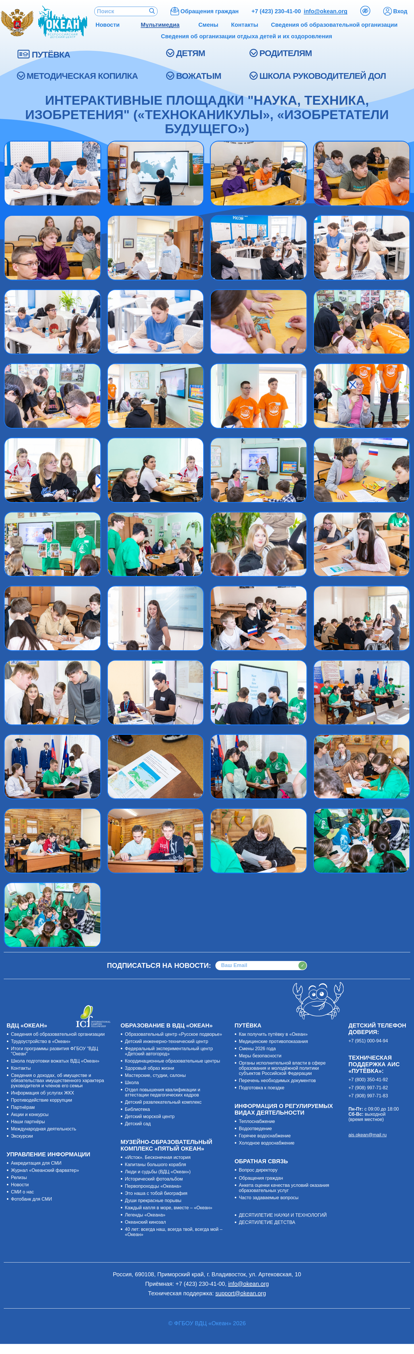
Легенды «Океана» (145, 1214)
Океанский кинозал (145, 1222)
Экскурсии (22, 1136)
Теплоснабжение (257, 1121)
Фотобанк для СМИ (31, 1199)
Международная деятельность (43, 1128)
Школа (132, 1082)
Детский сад (138, 1123)
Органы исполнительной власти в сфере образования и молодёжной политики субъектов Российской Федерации (282, 1068)
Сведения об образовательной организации (58, 1034)
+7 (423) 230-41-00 (276, 11)
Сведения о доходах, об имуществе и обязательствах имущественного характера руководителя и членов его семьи (57, 1080)
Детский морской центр (150, 1116)
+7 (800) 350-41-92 (368, 1079)
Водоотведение (255, 1128)
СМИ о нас (22, 1191)
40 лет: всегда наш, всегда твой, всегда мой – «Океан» (173, 1232)
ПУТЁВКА (51, 54)
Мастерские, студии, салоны (155, 1075)
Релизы (19, 1177)
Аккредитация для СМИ (36, 1163)
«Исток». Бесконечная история (158, 1157)
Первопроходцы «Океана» (153, 1186)
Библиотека (137, 1109)
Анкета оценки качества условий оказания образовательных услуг (284, 1188)
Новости (20, 1184)
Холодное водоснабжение (267, 1143)
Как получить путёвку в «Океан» (273, 1034)
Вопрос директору (258, 1170)
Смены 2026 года (257, 1048)
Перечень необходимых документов (277, 1080)
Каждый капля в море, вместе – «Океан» (168, 1207)
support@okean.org (240, 1293)
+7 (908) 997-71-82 (368, 1087)
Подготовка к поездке (262, 1087)
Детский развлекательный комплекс (163, 1102)
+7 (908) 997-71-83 (368, 1095)
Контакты (21, 1068)
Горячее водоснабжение (265, 1135)
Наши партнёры (28, 1121)
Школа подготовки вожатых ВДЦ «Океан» (55, 1061)
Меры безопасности (260, 1055)
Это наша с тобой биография (156, 1193)
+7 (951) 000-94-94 (368, 1040)
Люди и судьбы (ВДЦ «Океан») (158, 1171)
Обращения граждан (261, 1178)
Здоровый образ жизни (149, 1068)
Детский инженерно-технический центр (166, 1041)
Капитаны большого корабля (155, 1164)
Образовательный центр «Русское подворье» (173, 1034)
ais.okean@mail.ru (367, 1134)
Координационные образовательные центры (172, 1061)
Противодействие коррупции (41, 1100)
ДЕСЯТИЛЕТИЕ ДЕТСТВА (267, 1222)
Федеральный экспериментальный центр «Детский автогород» (169, 1051)
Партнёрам (23, 1107)
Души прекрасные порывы (153, 1200)
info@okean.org (326, 11)
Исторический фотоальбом (154, 1178)
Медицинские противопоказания (273, 1041)
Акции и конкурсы (30, 1114)
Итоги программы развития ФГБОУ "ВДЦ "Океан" (54, 1051)
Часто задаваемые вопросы (269, 1197)
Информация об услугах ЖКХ (42, 1092)
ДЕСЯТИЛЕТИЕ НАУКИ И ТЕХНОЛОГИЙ (283, 1215)
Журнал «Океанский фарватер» (45, 1170)
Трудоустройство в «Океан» (40, 1041)
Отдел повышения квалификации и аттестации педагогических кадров (162, 1092)
